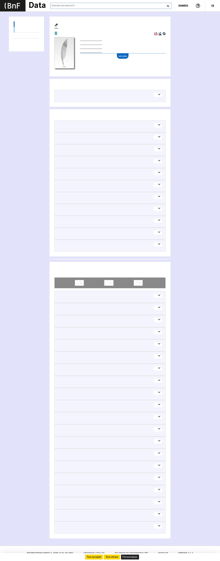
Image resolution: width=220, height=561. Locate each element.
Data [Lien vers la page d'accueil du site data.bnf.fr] (37, 5)
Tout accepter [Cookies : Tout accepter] (94, 557)
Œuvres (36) (26, 24)
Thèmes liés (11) (26, 35)
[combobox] (110, 6)
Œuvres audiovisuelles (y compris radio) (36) (26, 29)
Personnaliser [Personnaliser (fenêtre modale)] (130, 557)
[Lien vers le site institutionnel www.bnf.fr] (13, 5)
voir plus (122, 56)
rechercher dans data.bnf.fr (63, 5)
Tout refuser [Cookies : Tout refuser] (111, 557)
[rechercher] (167, 5)
